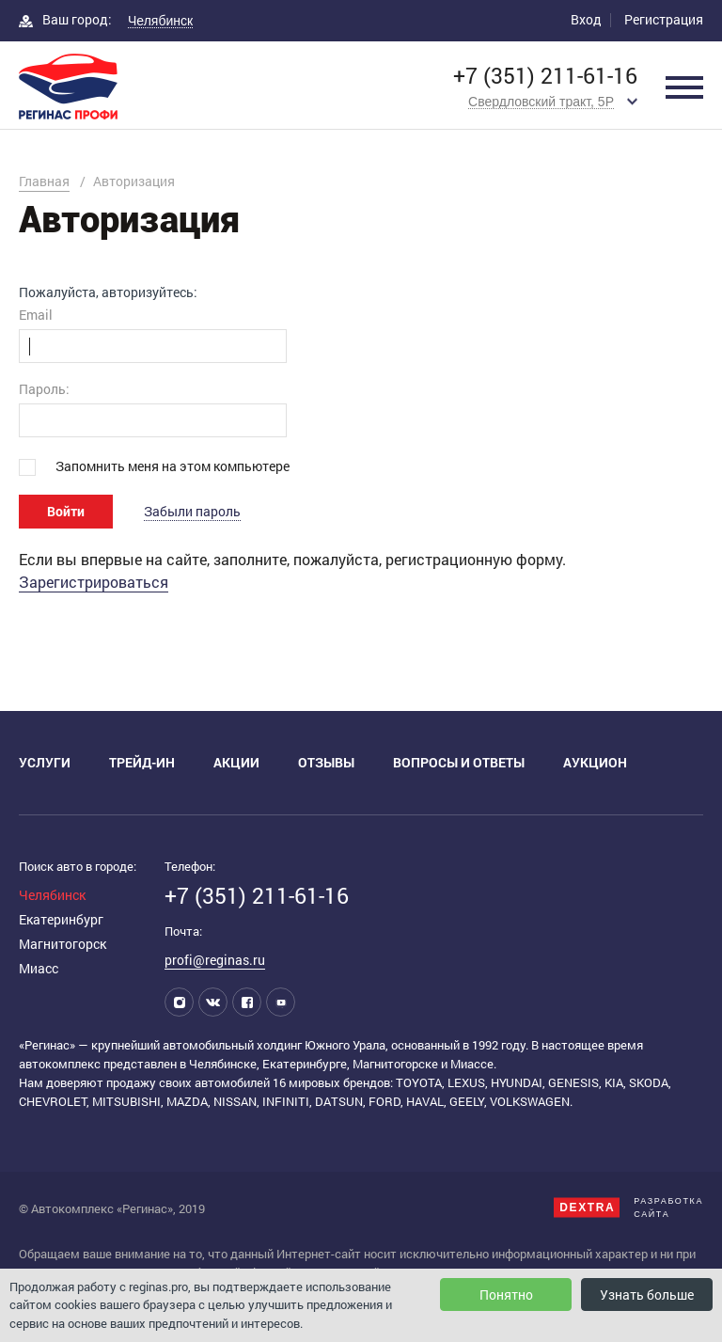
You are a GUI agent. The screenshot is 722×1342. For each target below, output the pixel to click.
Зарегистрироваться (93, 582)
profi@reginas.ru (215, 960)
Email (36, 315)
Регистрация (663, 19)
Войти (66, 511)
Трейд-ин (142, 762)
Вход (586, 19)
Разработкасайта (628, 1207)
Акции (236, 762)
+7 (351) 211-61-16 (545, 76)
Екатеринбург (61, 919)
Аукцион (595, 762)
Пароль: (44, 389)
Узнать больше (647, 1294)
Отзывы (326, 762)
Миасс (38, 968)
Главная (44, 181)
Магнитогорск (62, 944)
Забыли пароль (192, 511)
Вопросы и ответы (459, 762)
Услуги (45, 762)
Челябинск (52, 895)
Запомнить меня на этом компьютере (172, 466)
